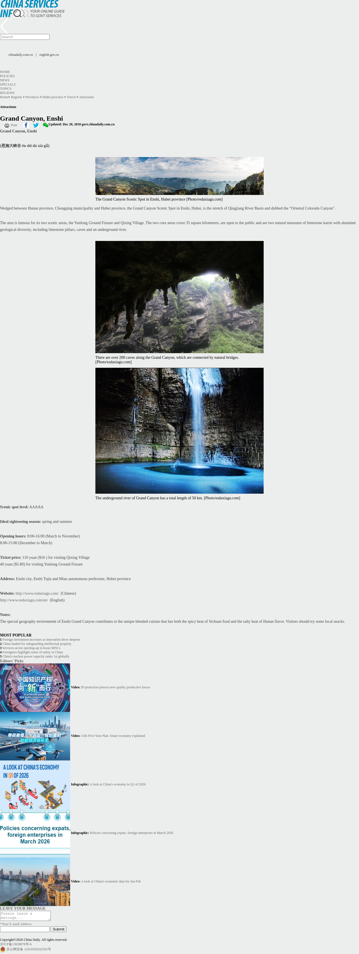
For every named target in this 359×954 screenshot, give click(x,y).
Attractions (86, 97)
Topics (5, 89)
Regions (7, 93)
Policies (7, 76)
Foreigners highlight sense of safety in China (33, 652)
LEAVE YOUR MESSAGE (23, 908)
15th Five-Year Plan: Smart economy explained (113, 736)
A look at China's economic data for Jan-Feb (111, 881)
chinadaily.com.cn (20, 55)
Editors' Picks (12, 661)
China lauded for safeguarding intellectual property (37, 644)
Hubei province (53, 97)
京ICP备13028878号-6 (16, 946)
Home (5, 72)
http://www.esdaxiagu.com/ (38, 593)
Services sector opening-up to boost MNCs (31, 648)
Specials (7, 84)
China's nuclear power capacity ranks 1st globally (36, 656)
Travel (71, 97)
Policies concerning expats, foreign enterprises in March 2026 (131, 833)
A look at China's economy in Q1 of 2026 (118, 784)
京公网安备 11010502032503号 (28, 951)
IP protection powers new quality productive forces (115, 687)
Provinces (32, 97)
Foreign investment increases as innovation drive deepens (41, 640)
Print (14, 125)
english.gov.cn (49, 55)
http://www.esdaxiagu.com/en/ (24, 600)
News (5, 80)
